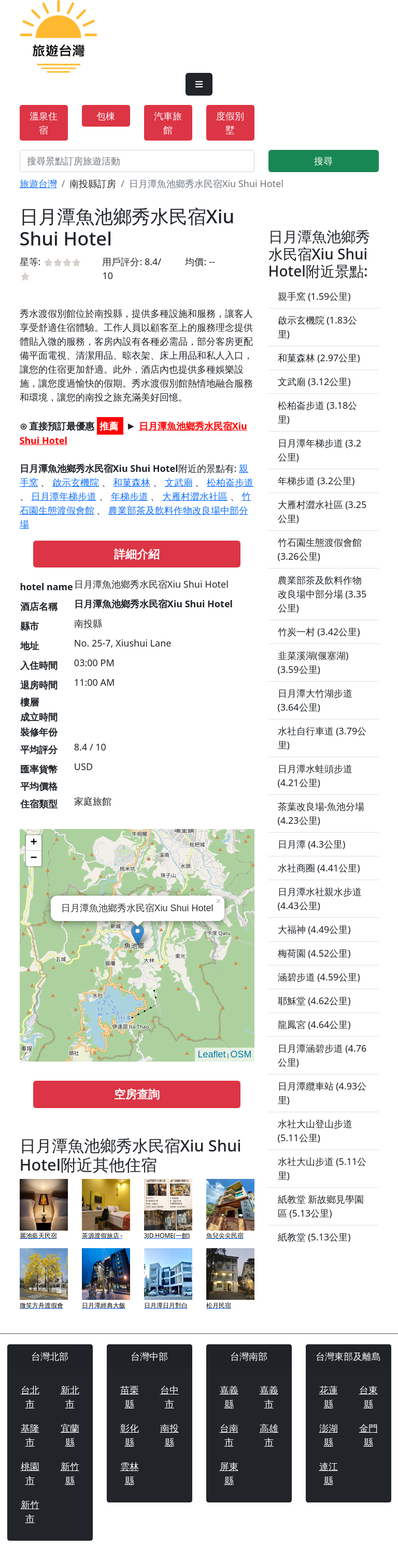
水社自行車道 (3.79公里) (322, 738)
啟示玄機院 (75, 482)
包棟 (105, 116)
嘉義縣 (229, 1397)
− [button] (33, 858)
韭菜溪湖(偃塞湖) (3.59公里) (313, 662)
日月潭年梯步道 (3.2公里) (320, 450)
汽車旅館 (168, 123)
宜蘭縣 (70, 1435)
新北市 (70, 1397)
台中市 (169, 1397)
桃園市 (30, 1473)
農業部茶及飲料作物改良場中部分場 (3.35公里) (322, 594)
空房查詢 (137, 1093)
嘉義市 (269, 1397)
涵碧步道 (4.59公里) (319, 977)
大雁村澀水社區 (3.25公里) (322, 511)
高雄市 (269, 1435)
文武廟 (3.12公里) (314, 381)
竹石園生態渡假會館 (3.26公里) (320, 549)
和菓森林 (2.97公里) (319, 357)
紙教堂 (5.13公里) (314, 1237)
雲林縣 (129, 1473)
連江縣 (328, 1473)
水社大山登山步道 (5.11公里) (315, 1130)
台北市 (30, 1397)
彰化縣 (129, 1435)
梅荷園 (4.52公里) (314, 953)
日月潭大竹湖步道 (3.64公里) (315, 700)
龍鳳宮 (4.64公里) (314, 1024)
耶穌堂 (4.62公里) (314, 1000)
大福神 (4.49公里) (314, 929)
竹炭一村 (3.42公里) (319, 631)
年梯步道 (129, 496)
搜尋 (323, 161)
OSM (240, 1054)
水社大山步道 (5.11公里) (322, 1168)
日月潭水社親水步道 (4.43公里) (320, 898)
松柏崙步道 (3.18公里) (318, 412)
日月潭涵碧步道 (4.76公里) (322, 1055)
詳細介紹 (137, 553)
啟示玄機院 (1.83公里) (318, 327)
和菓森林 (131, 482)
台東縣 (368, 1397)
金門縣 (368, 1435)
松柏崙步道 (230, 482)
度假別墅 (230, 123)
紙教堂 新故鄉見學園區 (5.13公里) (321, 1206)
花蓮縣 (328, 1397)
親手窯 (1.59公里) (314, 296)
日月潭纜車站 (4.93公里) (322, 1093)
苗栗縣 (129, 1397)
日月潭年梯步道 (63, 496)
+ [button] (33, 843)
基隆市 (30, 1435)
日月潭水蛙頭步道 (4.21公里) (315, 775)
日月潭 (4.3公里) (312, 844)
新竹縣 (70, 1473)
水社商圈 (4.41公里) (319, 868)
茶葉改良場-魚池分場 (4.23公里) (321, 813)
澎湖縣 (328, 1435)
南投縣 (169, 1435)
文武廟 (179, 482)
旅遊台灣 (38, 183)
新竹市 (30, 1511)
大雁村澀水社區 (195, 496)
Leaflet (211, 1054)
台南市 (229, 1435)
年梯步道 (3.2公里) (316, 480)
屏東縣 (229, 1473)
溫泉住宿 (44, 123)
